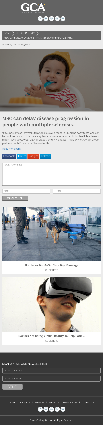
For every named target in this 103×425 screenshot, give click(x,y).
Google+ (33, 156)
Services (39, 402)
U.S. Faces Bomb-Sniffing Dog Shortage (51, 265)
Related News (25, 33)
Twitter (22, 156)
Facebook (9, 156)
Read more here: (11, 148)
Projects (54, 402)
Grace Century (37, 420)
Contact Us (88, 402)
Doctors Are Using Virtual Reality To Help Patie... (51, 336)
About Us (25, 402)
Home (7, 33)
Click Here (51, 270)
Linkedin (45, 156)
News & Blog (70, 402)
